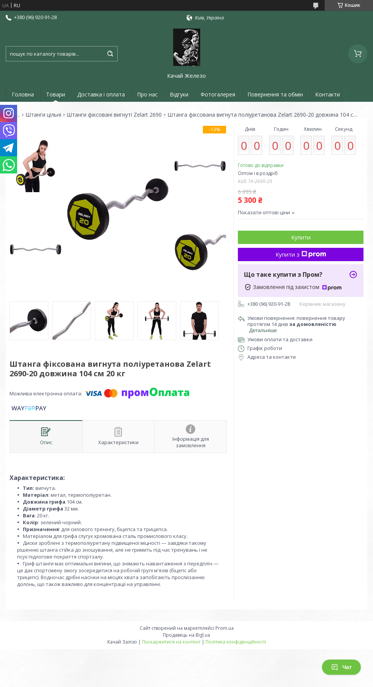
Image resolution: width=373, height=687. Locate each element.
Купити (301, 237)
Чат (341, 667)
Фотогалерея (218, 94)
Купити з (301, 254)
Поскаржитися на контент (171, 642)
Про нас (147, 94)
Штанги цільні (43, 114)
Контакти (327, 94)
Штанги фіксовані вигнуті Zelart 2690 (114, 114)
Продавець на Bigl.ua (186, 635)
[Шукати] (110, 53)
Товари (55, 94)
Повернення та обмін (275, 94)
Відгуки (179, 94)
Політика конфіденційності (236, 642)
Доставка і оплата (101, 94)
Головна (23, 94)
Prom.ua (224, 628)
